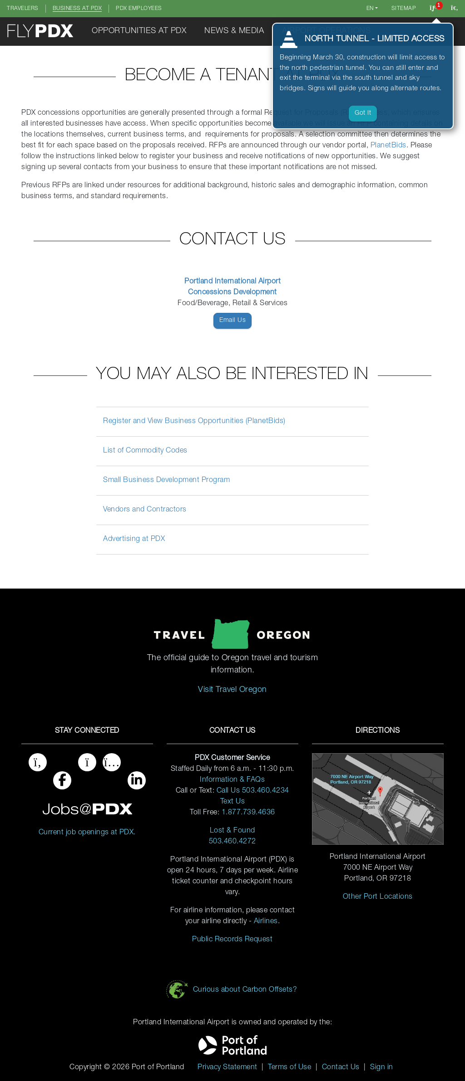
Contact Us (341, 1067)
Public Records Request (232, 940)
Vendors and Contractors (145, 510)
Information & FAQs (232, 780)
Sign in (381, 1067)
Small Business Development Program (166, 480)
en (370, 8)
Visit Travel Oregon (232, 690)
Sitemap (403, 8)
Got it (363, 113)
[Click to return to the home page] (41, 31)
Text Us (232, 802)
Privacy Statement (227, 1067)
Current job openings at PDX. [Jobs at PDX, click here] (87, 833)
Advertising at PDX (134, 539)
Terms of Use (289, 1067)
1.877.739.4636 (248, 813)
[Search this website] (454, 9)
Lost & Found (232, 831)
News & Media (234, 31)
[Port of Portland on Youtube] (111, 783)
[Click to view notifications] (433, 9)
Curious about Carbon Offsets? (245, 990)
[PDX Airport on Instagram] (87, 783)
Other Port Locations (378, 897)
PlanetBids (388, 146)
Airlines (266, 921)
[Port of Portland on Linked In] (136, 783)
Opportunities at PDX (139, 31)
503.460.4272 (232, 842)
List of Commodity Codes (145, 451)
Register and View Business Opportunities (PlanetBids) (194, 421)
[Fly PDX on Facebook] (62, 783)
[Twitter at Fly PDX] (37, 783)
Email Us (232, 320)
